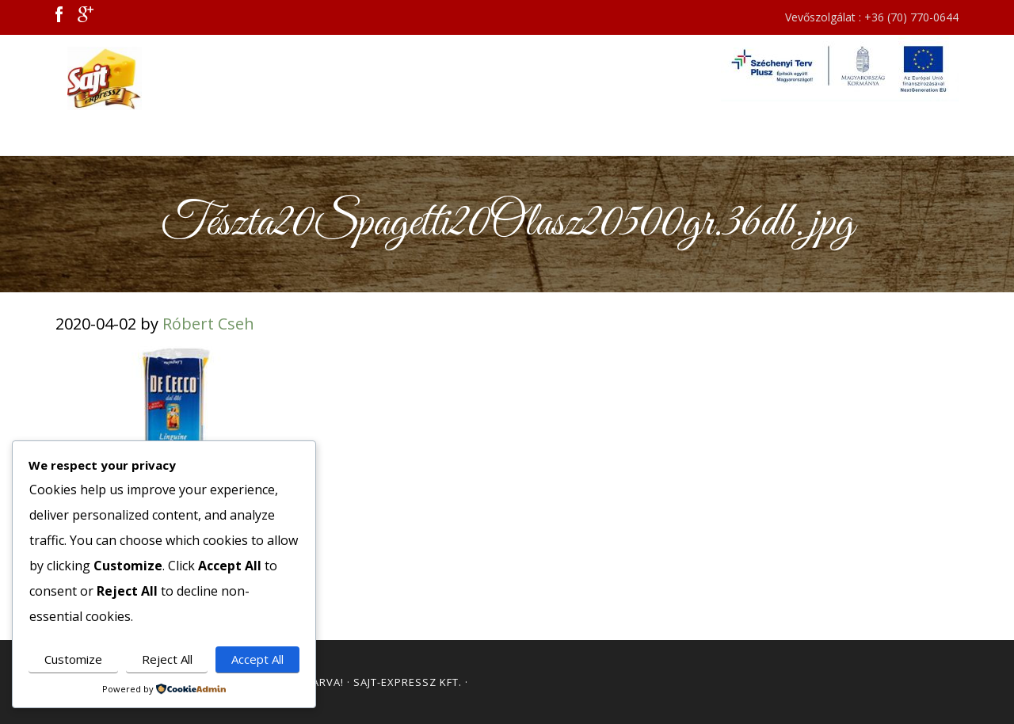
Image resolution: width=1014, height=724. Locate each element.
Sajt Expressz (198, 78)
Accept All (257, 659)
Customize (73, 659)
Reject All (167, 659)
